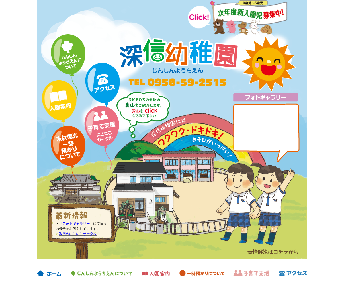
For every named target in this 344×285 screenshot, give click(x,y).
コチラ (280, 252)
